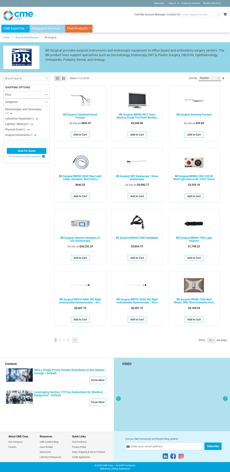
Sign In (172, 3)
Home (6, 37)
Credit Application (81, 457)
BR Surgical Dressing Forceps (193, 114)
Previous (118, 398)
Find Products (79, 442)
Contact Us (167, 14)
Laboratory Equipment (20, 118)
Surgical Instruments (19, 135)
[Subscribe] (213, 446)
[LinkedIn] (165, 456)
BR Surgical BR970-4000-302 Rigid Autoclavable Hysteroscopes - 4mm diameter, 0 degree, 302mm (80, 301)
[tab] (26, 102)
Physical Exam (15, 129)
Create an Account (190, 3)
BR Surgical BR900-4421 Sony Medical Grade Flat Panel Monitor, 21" (137, 116)
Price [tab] (8, 94)
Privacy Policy (79, 447)
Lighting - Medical (17, 124)
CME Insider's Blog (49, 442)
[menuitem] (14, 28)
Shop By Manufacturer (27, 37)
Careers (12, 447)
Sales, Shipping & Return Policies (88, 452)
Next (225, 398)
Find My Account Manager (143, 14)
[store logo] (18, 16)
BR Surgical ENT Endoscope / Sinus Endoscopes (137, 178)
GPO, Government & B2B (24, 156)
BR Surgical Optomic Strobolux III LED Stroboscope (80, 239)
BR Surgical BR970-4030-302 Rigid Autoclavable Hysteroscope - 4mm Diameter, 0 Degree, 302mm (137, 301)
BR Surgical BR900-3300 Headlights (137, 237)
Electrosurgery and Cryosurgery (23, 111)
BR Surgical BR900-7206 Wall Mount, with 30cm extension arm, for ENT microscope (194, 301)
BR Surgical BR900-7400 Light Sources (194, 239)
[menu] (115, 28)
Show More (97, 380)
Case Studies (46, 447)
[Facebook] (173, 456)
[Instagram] (181, 456)
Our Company (15, 442)
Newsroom (45, 452)
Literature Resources (50, 457)
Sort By (193, 78)
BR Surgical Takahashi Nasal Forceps (80, 116)
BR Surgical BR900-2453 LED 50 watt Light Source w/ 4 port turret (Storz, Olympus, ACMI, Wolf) (194, 178)
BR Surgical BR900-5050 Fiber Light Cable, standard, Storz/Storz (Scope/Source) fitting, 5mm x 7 (80, 178)
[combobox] (197, 14)
